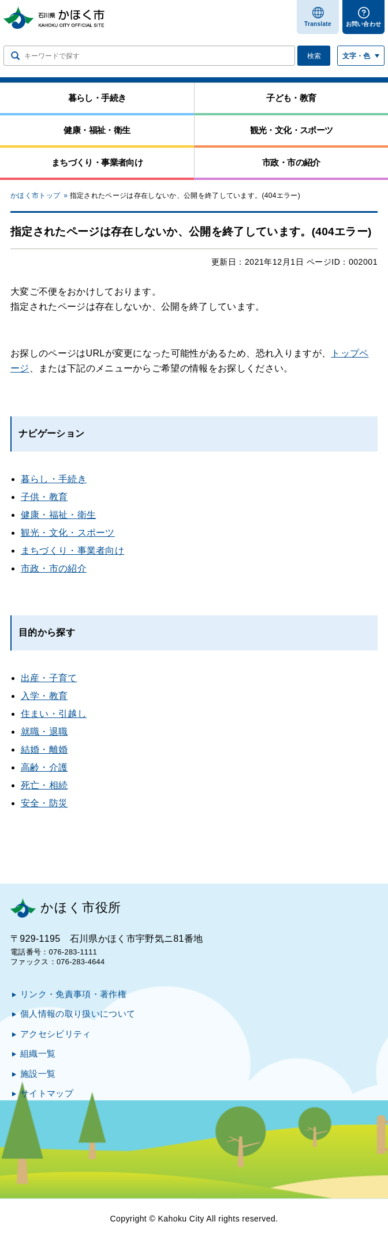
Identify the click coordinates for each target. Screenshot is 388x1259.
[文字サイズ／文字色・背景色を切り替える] (361, 56)
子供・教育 (44, 497)
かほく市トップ (35, 195)
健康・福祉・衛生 (58, 515)
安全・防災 (44, 803)
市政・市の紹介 (54, 568)
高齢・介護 (44, 767)
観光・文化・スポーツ (68, 533)
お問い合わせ (364, 24)
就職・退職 (44, 731)
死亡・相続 (44, 785)
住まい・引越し (54, 714)
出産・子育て (49, 678)
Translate (317, 24)
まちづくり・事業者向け (73, 550)
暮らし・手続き (54, 479)
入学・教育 (44, 696)
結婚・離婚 (44, 749)
